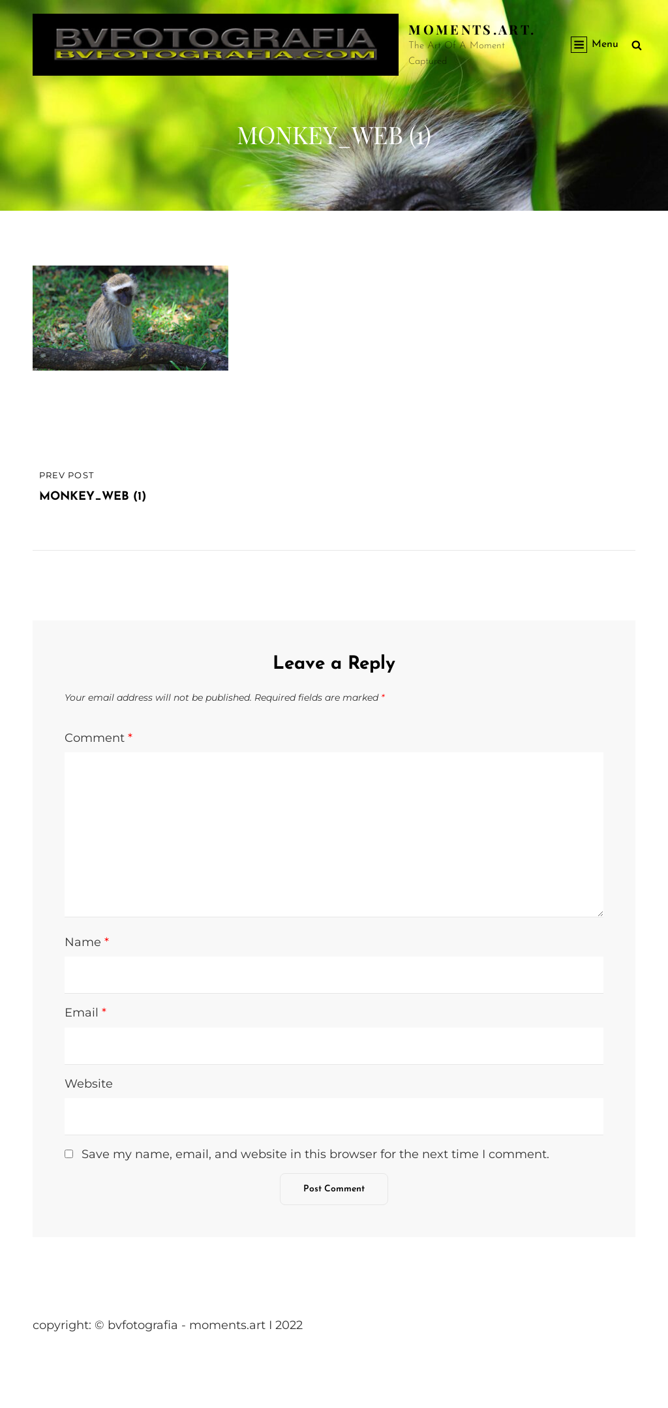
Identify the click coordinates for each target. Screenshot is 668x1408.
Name (87, 942)
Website (89, 1084)
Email (85, 1012)
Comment (98, 738)
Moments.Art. (472, 29)
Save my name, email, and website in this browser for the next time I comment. (315, 1154)
